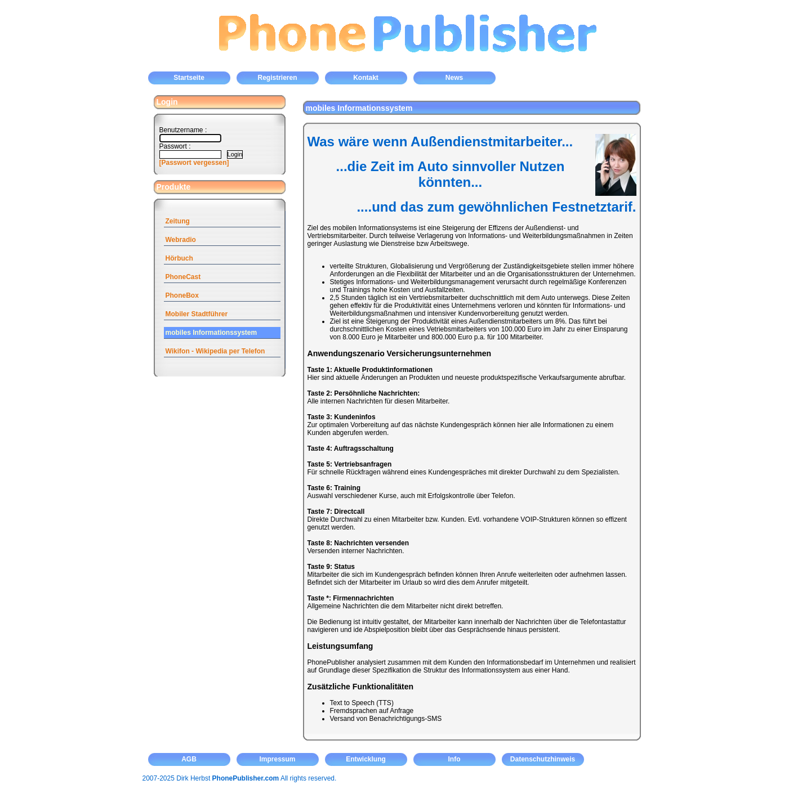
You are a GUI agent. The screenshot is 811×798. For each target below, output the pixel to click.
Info (454, 759)
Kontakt (365, 78)
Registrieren (277, 78)
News (454, 78)
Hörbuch (179, 258)
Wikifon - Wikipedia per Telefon (215, 351)
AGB (189, 759)
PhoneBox (182, 295)
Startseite (188, 78)
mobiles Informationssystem (211, 333)
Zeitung (178, 221)
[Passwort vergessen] (194, 163)
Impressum (277, 759)
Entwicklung (366, 759)
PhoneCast (183, 277)
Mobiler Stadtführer (197, 314)
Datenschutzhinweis (542, 759)
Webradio (181, 240)
